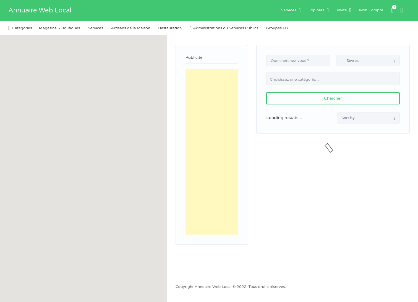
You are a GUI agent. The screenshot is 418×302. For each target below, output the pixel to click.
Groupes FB (277, 28)
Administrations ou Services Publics (225, 28)
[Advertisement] (212, 152)
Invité (342, 10)
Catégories (22, 28)
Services (288, 10)
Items (392, 7)
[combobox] (333, 78)
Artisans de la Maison (130, 28)
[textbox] (335, 79)
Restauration (170, 28)
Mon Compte (371, 10)
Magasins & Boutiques (59, 28)
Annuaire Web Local (39, 10)
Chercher (333, 98)
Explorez (316, 10)
